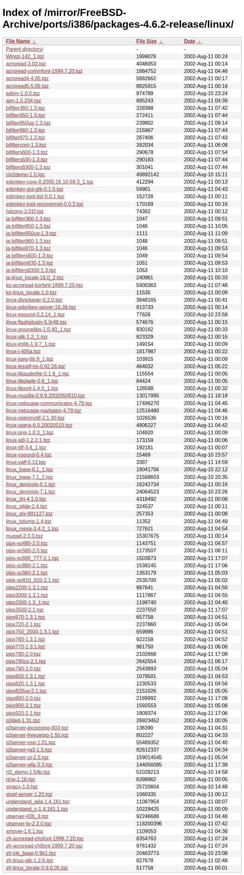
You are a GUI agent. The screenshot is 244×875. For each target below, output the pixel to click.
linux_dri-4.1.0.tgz (26, 499)
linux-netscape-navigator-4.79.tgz (43, 410)
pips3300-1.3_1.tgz (27, 602)
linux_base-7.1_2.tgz (29, 477)
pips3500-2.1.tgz (25, 609)
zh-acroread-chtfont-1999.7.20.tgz (44, 846)
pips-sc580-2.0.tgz (27, 550)
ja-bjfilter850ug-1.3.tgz (31, 233)
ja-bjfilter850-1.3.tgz (28, 226)
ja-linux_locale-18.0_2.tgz (35, 277)
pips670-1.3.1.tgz (25, 617)
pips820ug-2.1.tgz (26, 691)
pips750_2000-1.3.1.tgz (32, 631)
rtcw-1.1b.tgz (20, 779)
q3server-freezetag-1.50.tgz (37, 735)
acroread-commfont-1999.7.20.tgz (44, 71)
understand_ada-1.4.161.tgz (38, 801)
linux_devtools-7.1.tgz (30, 491)
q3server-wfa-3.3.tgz (29, 764)
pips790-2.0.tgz (23, 668)
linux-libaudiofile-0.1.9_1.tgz (37, 373)
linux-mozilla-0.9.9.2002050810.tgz (45, 395)
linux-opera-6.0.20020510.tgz (39, 425)
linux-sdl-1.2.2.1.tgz (28, 440)
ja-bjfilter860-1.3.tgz (28, 241)
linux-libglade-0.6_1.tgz (32, 381)
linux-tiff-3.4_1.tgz (26, 447)
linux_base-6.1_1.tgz (29, 469)
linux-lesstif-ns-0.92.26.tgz (35, 366)
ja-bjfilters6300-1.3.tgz (31, 270)
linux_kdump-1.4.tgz (28, 521)
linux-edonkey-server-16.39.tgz (41, 307)
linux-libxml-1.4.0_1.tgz (32, 388)
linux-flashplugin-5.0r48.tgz (36, 322)
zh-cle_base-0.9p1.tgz (31, 853)
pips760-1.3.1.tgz (25, 639)
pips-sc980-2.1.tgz (27, 573)
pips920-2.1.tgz (23, 713)
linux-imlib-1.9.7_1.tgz (31, 344)
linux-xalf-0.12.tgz (26, 462)
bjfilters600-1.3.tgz (27, 152)
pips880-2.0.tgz (23, 698)
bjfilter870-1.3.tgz (25, 137)
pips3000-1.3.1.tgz (27, 595)
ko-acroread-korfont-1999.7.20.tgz (44, 285)
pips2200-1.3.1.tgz (27, 587)
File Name (18, 41)
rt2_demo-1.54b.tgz (28, 772)
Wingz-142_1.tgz (25, 56)
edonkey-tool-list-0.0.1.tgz (35, 196)
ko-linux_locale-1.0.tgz (31, 292)
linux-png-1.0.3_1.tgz (29, 432)
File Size (146, 41)
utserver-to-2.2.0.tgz (28, 823)
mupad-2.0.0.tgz (24, 536)
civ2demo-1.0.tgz (25, 174)
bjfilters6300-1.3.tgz (28, 167)
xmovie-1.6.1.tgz (24, 831)
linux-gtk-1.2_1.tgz (27, 337)
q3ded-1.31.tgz (23, 720)
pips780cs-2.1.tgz (26, 661)
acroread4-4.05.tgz (27, 78)
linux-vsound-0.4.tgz (28, 455)
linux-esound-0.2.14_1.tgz (35, 314)
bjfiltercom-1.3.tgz (26, 145)
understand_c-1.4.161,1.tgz (37, 809)
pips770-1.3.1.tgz (25, 646)
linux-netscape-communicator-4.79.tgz (49, 403)
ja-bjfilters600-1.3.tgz (29, 255)
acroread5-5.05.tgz (27, 86)
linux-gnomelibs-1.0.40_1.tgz (38, 329)
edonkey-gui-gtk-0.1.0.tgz (35, 189)
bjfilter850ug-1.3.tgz (28, 123)
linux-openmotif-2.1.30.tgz (35, 418)
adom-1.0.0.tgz (23, 93)
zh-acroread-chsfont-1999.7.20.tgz (45, 838)
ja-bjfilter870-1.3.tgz (28, 248)
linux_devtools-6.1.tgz (30, 484)
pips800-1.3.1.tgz (25, 676)
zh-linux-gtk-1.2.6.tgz (29, 860)
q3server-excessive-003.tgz (37, 728)
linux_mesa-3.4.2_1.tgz (32, 528)
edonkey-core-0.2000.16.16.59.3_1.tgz (49, 182)
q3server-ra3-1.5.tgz (29, 749)
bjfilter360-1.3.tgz (25, 108)
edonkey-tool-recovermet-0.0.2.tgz (45, 204)
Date (189, 41)
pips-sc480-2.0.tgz (27, 543)
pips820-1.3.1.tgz (25, 683)
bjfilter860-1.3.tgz (25, 130)
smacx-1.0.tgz (22, 786)
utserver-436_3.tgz (27, 816)
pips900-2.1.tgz (23, 705)
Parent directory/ (24, 49)
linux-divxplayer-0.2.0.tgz (34, 300)
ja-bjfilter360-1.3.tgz (28, 218)
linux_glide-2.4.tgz (26, 506)
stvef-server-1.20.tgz (29, 794)
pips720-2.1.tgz (23, 624)
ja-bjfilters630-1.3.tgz (29, 263)
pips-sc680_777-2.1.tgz (32, 558)
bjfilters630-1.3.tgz (27, 159)
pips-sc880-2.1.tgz (27, 565)
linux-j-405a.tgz (23, 351)
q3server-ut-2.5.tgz (27, 757)
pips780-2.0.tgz (23, 654)
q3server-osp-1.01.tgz (31, 742)
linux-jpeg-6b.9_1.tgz (29, 359)
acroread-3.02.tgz (26, 63)
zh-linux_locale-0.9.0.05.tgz (37, 868)
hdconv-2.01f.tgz (25, 211)
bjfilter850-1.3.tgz (25, 115)
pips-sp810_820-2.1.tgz (32, 580)
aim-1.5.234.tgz (23, 100)
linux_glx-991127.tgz (29, 513)
